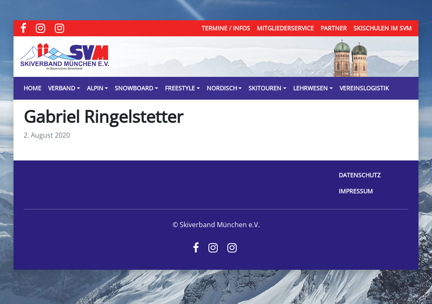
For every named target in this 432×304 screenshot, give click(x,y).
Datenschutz (360, 175)
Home (32, 88)
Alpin (95, 88)
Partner (334, 28)
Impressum (356, 191)
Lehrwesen (310, 88)
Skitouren (264, 88)
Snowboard (134, 88)
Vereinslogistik (364, 88)
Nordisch (222, 88)
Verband (61, 88)
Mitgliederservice (285, 28)
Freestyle (180, 88)
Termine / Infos (226, 28)
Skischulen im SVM (383, 28)
